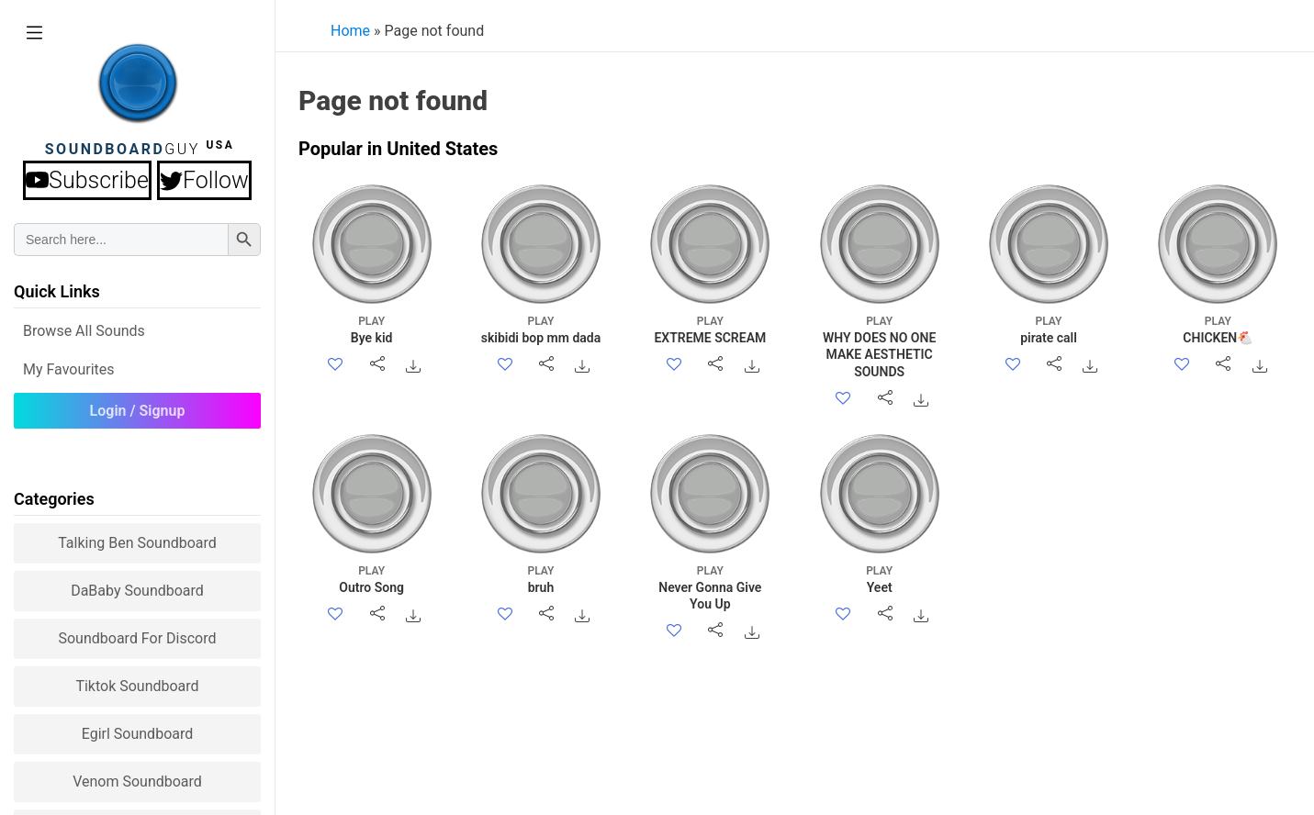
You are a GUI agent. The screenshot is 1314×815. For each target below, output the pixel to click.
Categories (54, 498)
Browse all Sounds (84, 331)
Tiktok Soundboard (136, 686)
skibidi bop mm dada (540, 329)
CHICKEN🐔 (1218, 329)
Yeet (879, 579)
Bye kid (371, 329)
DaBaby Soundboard (137, 590)
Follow (204, 180)
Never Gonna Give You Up (710, 587)
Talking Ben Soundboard (137, 543)
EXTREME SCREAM (710, 329)
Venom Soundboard (137, 781)
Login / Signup (137, 410)
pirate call (1048, 329)
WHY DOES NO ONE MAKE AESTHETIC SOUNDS (879, 346)
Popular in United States (398, 149)
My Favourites (69, 369)
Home (350, 30)
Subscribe (87, 180)
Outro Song (371, 579)
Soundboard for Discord (137, 638)
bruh (540, 579)
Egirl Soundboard (138, 733)
